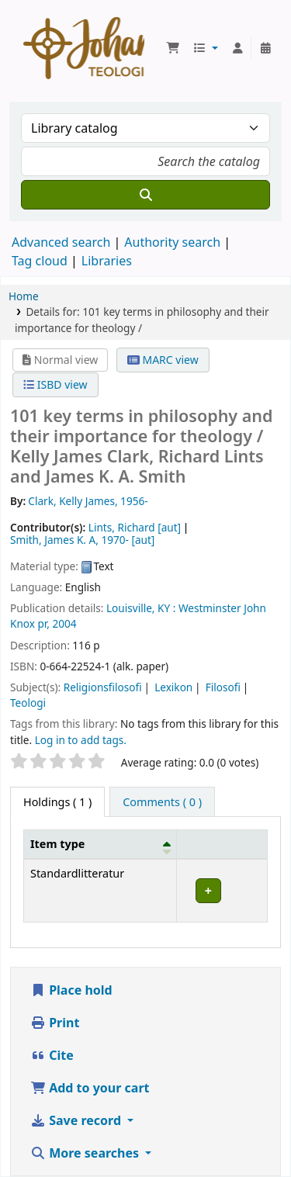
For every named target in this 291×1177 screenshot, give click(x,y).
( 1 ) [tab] (57, 801)
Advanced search (61, 242)
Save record (77, 1120)
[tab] (162, 802)
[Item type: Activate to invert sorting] (100, 844)
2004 (64, 623)
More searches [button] (86, 1152)
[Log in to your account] (237, 48)
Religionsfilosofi (103, 687)
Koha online (83, 48)
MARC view (163, 359)
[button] (173, 48)
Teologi (28, 702)
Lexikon (173, 687)
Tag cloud (40, 260)
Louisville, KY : (140, 608)
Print (54, 1022)
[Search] (145, 194)
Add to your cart (90, 1087)
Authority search (172, 242)
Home (24, 296)
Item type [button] (57, 843)
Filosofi (223, 687)
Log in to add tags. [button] (80, 739)
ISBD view (55, 384)
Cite (52, 1055)
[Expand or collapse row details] (221, 890)
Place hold (71, 990)
